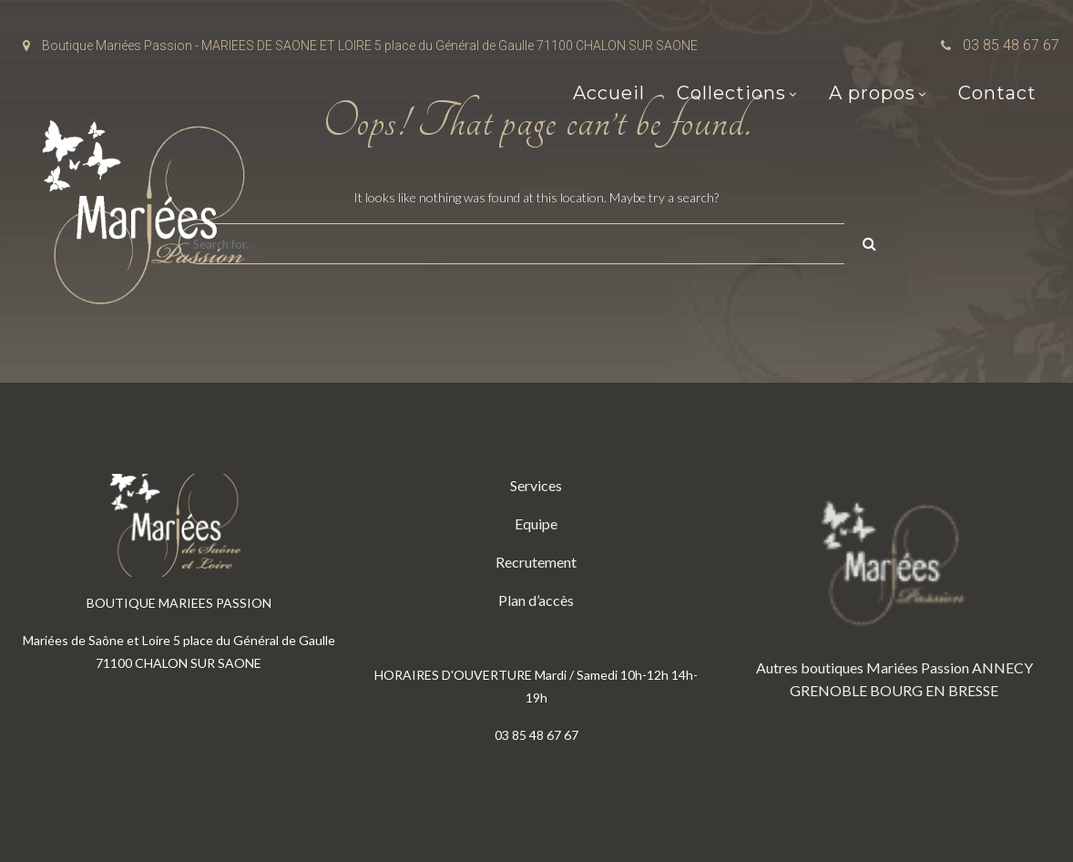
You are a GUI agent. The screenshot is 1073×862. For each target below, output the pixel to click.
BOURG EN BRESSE (934, 690)
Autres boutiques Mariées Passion (862, 667)
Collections (731, 93)
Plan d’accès (536, 600)
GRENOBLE (828, 690)
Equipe (536, 523)
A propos (872, 93)
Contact (997, 93)
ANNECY (1002, 667)
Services (536, 485)
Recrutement (536, 561)
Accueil (609, 93)
